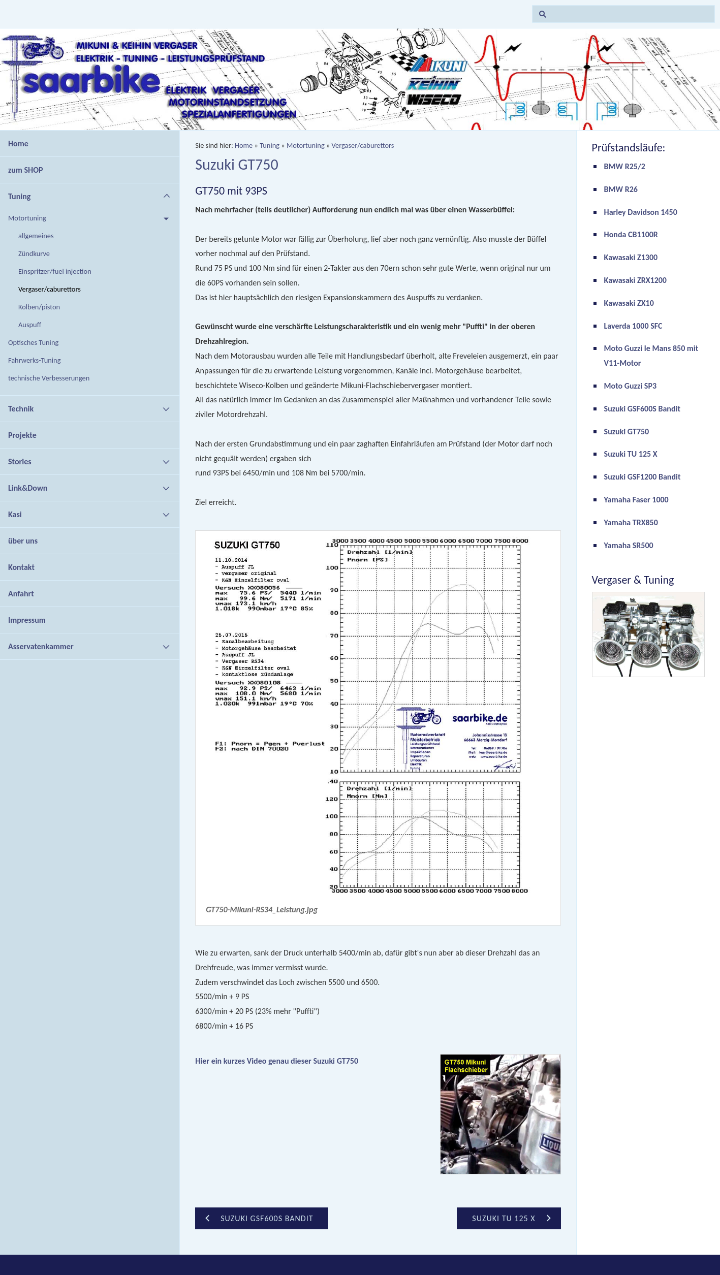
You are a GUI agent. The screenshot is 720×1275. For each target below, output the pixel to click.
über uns (23, 541)
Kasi (15, 514)
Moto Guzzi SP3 (630, 386)
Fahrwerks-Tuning (34, 360)
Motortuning (27, 217)
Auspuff (29, 324)
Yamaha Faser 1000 (636, 499)
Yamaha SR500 (628, 545)
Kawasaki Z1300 (631, 257)
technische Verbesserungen (48, 377)
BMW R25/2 (624, 166)
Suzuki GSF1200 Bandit (642, 477)
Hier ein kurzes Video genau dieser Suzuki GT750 (276, 1061)
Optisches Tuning (33, 342)
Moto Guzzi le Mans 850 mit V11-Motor (651, 355)
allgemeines (36, 235)
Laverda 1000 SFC (633, 326)
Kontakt (21, 567)
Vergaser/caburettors (49, 289)
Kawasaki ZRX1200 (635, 280)
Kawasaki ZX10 (629, 303)
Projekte (22, 435)
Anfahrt (21, 593)
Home (18, 143)
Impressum (27, 620)
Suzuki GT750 (626, 431)
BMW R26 (621, 189)
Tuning (19, 196)
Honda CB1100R (631, 234)
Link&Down (27, 488)
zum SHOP (25, 170)
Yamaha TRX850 (631, 522)
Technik (21, 408)
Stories (20, 461)
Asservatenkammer (41, 646)
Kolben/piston (39, 306)
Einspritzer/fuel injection (54, 271)
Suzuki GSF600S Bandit (642, 408)
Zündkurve (34, 253)
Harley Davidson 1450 (640, 212)
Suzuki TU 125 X (631, 454)
